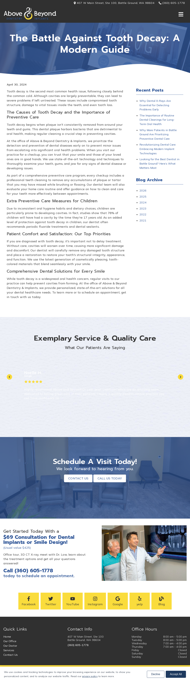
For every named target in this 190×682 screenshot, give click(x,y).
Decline (155, 674)
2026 (142, 190)
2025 (142, 196)
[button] (28, 601)
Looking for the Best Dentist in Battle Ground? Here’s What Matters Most (159, 163)
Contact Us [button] (78, 478)
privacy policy (90, 676)
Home (7, 636)
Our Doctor (10, 645)
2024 (142, 202)
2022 (142, 214)
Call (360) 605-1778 (28, 570)
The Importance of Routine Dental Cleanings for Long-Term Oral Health (157, 120)
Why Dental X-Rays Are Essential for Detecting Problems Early (155, 105)
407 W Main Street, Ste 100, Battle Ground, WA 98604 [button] (114, 3)
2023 (142, 208)
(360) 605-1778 (78, 645)
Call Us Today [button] (110, 478)
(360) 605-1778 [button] (172, 3)
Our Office (9, 641)
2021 (142, 220)
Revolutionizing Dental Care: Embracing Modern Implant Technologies (157, 149)
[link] (30, 19)
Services (8, 650)
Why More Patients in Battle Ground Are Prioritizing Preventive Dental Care (158, 134)
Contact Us (10, 654)
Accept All (176, 674)
